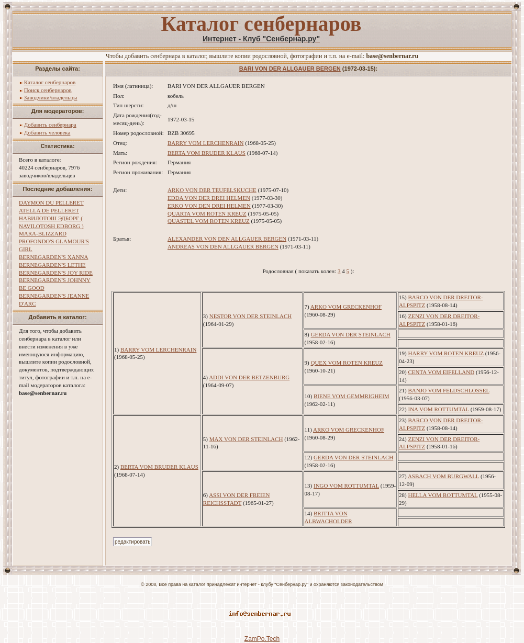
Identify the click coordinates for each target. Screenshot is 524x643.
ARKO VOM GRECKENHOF (346, 306)
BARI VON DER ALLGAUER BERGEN (290, 68)
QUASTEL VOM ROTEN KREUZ (209, 221)
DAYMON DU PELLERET (51, 202)
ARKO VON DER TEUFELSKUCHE (212, 190)
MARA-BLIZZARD (42, 233)
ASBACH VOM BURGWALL (443, 476)
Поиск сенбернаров (48, 90)
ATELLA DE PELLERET (49, 210)
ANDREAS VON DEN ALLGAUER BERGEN (223, 246)
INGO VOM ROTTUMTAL (346, 485)
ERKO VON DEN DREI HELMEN (209, 205)
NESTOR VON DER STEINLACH (250, 316)
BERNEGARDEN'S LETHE (52, 265)
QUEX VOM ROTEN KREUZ (346, 362)
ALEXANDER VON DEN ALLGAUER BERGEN (227, 238)
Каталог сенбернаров (50, 82)
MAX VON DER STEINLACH (246, 439)
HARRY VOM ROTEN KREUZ (446, 353)
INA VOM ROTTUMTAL (438, 409)
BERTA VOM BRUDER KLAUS (207, 153)
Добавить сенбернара (50, 124)
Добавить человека (47, 132)
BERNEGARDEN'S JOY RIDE (56, 272)
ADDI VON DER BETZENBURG (249, 377)
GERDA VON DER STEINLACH (350, 334)
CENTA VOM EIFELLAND (441, 372)
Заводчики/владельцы (50, 97)
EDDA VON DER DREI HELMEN (209, 198)
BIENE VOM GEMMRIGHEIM (351, 396)
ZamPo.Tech (262, 638)
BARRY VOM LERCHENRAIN (205, 143)
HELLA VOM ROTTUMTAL (442, 495)
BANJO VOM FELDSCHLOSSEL (448, 390)
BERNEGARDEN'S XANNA (53, 257)
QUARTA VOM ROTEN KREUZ (207, 213)
